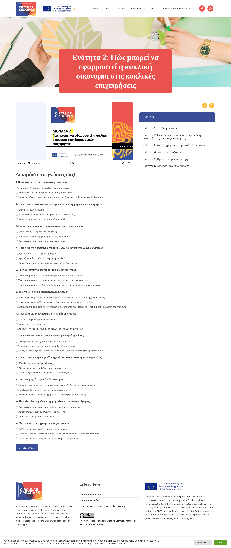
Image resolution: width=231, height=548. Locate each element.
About (107, 9)
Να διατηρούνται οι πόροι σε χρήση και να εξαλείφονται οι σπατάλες (52, 395)
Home (95, 9)
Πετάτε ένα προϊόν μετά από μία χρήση (37, 232)
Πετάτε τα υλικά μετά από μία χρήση (36, 417)
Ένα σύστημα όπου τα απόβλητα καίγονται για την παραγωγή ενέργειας (53, 280)
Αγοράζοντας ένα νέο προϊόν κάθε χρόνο (38, 254)
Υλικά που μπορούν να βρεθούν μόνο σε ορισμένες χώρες (46, 215)
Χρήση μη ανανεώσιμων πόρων (33, 324)
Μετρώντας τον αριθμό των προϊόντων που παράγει (43, 373)
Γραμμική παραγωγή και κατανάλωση (36, 319)
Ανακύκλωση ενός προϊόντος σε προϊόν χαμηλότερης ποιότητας (49, 407)
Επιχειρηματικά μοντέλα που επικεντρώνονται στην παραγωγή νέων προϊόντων (57, 302)
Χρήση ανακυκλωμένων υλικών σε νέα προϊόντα (42, 412)
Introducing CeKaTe (89, 500)
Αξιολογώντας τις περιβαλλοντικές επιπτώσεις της (42, 368)
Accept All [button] (220, 542)
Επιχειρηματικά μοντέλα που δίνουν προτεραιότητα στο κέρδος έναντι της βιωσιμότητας (61, 298)
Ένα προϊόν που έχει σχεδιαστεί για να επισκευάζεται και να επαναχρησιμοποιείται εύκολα (62, 351)
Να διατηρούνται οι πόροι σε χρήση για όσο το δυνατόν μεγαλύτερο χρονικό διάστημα (60, 197)
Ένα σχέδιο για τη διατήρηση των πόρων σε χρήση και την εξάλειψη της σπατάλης (58, 434)
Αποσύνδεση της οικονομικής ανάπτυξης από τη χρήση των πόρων (50, 329)
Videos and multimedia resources (179, 9)
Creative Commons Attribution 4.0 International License (108, 522)
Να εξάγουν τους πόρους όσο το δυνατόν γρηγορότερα (45, 193)
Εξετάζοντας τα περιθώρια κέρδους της (37, 363)
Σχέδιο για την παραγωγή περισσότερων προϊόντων (43, 429)
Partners (121, 9)
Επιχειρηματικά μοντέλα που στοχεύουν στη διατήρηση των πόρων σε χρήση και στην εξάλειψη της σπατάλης (72, 307)
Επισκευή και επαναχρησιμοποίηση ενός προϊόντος (43, 236)
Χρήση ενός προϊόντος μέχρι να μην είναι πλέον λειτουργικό (48, 263)
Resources (138, 9)
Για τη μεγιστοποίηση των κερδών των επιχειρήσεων (44, 188)
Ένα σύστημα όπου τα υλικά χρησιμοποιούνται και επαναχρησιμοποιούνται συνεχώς (59, 285)
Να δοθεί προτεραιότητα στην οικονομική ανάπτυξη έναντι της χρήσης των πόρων (58, 385)
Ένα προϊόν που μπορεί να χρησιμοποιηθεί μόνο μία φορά (46, 346)
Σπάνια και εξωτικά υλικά (31, 210)
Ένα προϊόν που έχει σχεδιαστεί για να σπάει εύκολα (44, 341)
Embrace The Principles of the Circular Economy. (102, 506)
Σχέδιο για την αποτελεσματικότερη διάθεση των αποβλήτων (48, 438)
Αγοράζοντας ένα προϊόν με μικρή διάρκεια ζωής (42, 258)
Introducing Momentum (91, 494)
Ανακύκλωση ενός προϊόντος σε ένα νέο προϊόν (41, 241)
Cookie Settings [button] (203, 542)
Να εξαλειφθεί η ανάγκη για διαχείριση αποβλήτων (43, 390)
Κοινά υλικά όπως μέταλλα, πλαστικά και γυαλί (41, 219)
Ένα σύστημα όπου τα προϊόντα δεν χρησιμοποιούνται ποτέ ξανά (50, 276)
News (154, 9)
